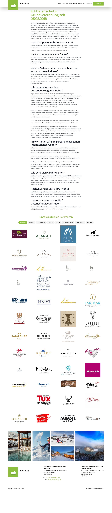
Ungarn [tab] (58, 222)
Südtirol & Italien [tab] (68, 222)
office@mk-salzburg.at (37, 209)
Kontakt (98, 3)
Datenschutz (100, 488)
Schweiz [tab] (31, 222)
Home (59, 4)
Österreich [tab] (23, 222)
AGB (94, 488)
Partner (89, 4)
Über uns (65, 4)
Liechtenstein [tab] (80, 222)
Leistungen (73, 4)
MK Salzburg (24, 3)
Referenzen (81, 4)
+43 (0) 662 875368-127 (53, 478)
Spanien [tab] (50, 222)
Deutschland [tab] (41, 222)
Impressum (89, 488)
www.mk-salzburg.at (19, 488)
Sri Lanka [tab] (89, 222)
